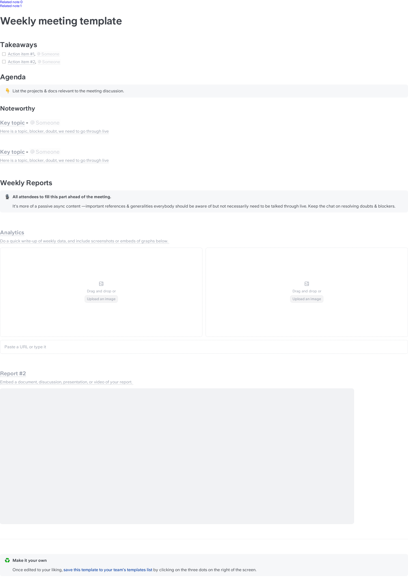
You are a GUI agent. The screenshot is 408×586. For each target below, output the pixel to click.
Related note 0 (11, 2)
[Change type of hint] (7, 91)
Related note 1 (11, 6)
